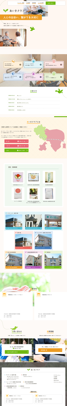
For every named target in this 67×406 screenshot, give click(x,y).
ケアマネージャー (57, 375)
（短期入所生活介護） (44, 232)
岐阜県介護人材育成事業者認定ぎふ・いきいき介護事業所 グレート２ (33, 202)
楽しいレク (19, 95)
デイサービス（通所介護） (13, 213)
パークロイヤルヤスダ (25, 387)
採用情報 (55, 378)
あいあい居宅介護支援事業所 (31, 383)
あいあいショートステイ (11, 383)
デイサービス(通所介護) (11, 375)
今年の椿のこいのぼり (21, 110)
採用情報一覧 (51, 350)
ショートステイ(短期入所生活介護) (13, 382)
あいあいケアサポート (28, 376)
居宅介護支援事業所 (11, 252)
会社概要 (55, 376)
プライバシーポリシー (58, 382)
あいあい (16, 141)
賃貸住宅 (48, 252)
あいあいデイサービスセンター (13, 376)
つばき (16, 150)
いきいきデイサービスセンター (13, 378)
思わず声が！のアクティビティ (23, 102)
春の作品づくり (20, 106)
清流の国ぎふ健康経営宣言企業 (49, 201)
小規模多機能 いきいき (11, 387)
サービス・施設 (21, 2)
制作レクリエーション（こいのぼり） (24, 99)
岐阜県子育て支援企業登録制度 (33, 184)
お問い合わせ (56, 380)
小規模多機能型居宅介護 (32, 252)
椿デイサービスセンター (11, 379)
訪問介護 (19, 232)
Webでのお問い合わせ (17, 352)
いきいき (16, 146)
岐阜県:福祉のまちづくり (18, 184)
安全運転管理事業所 (49, 184)
